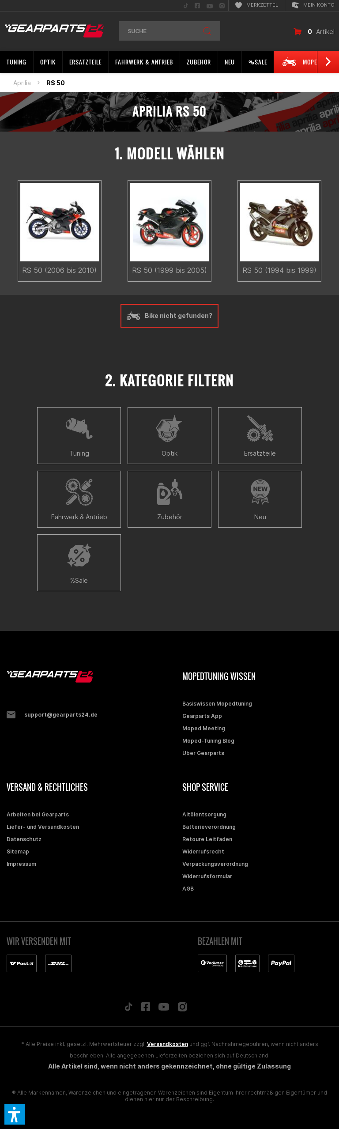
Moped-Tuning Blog (208, 740)
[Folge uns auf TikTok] (128, 1009)
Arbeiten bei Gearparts (38, 814)
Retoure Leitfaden (207, 839)
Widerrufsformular (207, 876)
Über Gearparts (203, 753)
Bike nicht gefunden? (169, 315)
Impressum (21, 864)
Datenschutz (24, 839)
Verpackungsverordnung (215, 864)
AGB (188, 888)
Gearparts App (202, 716)
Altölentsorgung (204, 814)
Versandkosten (167, 1044)
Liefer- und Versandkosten (43, 826)
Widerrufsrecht (203, 851)
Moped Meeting (203, 728)
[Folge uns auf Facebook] (145, 1009)
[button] (14, 1114)
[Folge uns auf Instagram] (182, 1009)
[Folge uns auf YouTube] (163, 1009)
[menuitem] (186, 5)
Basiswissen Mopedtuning (217, 703)
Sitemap (18, 851)
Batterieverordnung (209, 826)
